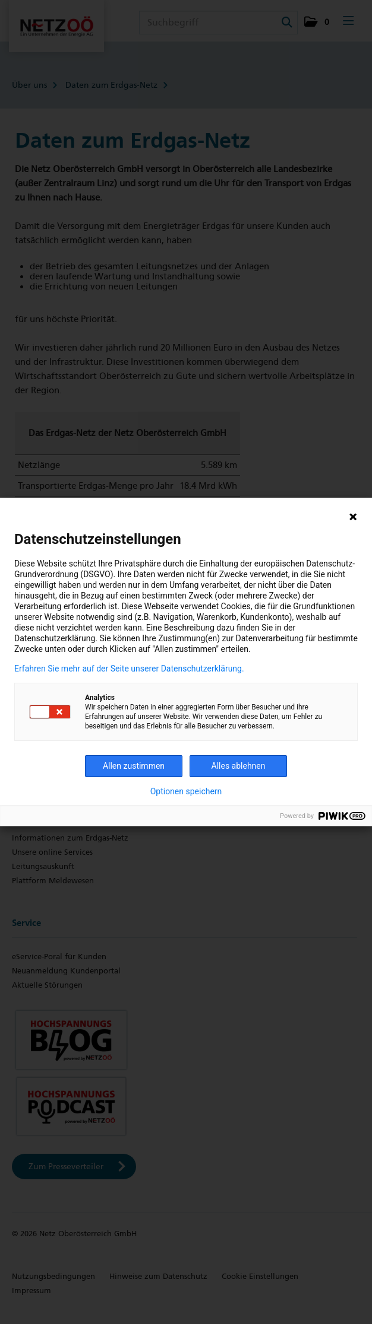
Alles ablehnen (239, 766)
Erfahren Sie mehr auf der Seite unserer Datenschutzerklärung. (129, 668)
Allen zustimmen (134, 766)
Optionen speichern (186, 791)
